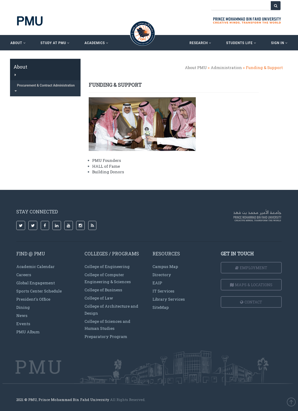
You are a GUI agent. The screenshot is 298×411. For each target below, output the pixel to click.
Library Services (168, 299)
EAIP (157, 283)
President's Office (33, 299)
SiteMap (160, 307)
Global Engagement (35, 283)
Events (23, 323)
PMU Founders (106, 160)
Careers (23, 274)
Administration (226, 67)
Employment (251, 267)
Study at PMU (55, 43)
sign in (279, 43)
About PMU (196, 67)
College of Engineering (107, 266)
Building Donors (108, 171)
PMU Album (28, 331)
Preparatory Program (106, 336)
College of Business (103, 290)
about (18, 43)
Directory (161, 274)
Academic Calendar (35, 266)
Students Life (241, 43)
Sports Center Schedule (39, 291)
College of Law (99, 298)
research (200, 43)
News (21, 315)
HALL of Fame (106, 166)
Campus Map (165, 266)
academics (96, 43)
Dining (23, 307)
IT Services (163, 291)
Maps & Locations (251, 284)
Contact (251, 302)
